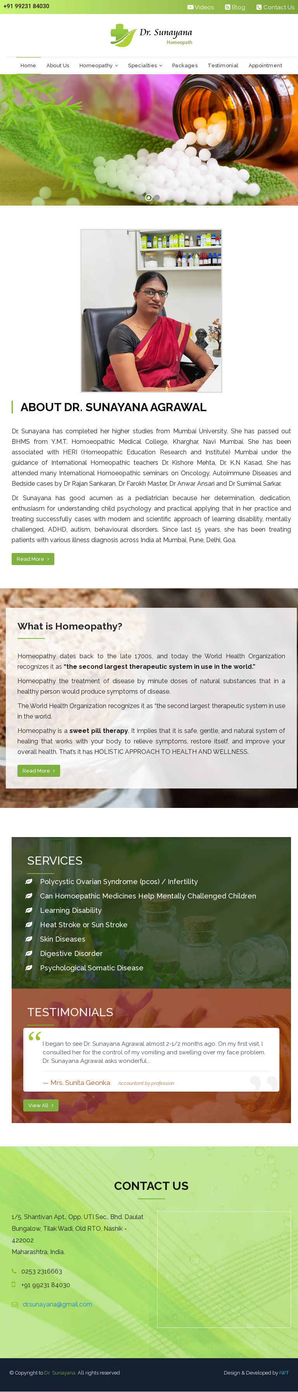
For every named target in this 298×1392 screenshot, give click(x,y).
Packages (185, 66)
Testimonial (223, 66)
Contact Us (275, 7)
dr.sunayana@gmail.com (57, 1304)
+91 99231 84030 (26, 6)
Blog (235, 7)
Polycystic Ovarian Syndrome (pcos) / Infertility (119, 882)
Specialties (145, 66)
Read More (33, 560)
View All (41, 1106)
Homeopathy (99, 66)
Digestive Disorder (63, 954)
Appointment (265, 66)
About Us (58, 66)
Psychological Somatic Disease (83, 968)
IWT (284, 1373)
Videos (200, 7)
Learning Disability (62, 911)
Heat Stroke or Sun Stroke (75, 925)
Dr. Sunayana (59, 1373)
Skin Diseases (54, 939)
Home (28, 66)
